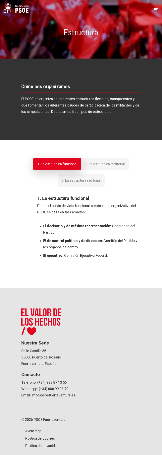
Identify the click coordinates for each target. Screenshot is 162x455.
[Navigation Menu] (156, 8)
